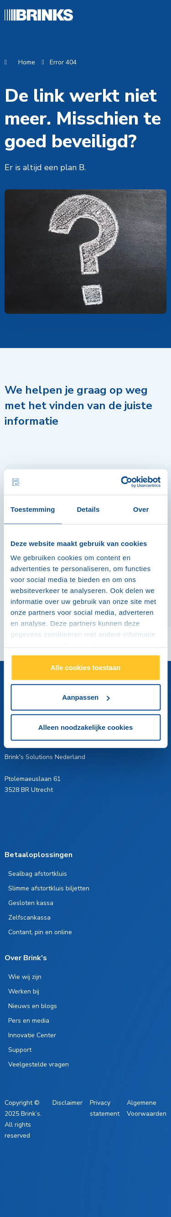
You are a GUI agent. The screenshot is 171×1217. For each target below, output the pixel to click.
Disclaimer (67, 1102)
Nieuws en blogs (32, 1006)
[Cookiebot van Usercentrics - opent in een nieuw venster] (122, 482)
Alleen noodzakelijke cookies (85, 727)
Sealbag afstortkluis (37, 873)
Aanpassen (85, 697)
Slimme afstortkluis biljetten (48, 888)
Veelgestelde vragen (38, 1064)
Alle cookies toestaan (85, 667)
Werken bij (23, 991)
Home (26, 62)
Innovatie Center (32, 1035)
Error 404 (63, 62)
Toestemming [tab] (32, 509)
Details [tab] (88, 509)
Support (19, 1049)
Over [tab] (141, 509)
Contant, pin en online (40, 932)
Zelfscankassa (29, 917)
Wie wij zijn (24, 977)
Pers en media (28, 1020)
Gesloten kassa (30, 903)
